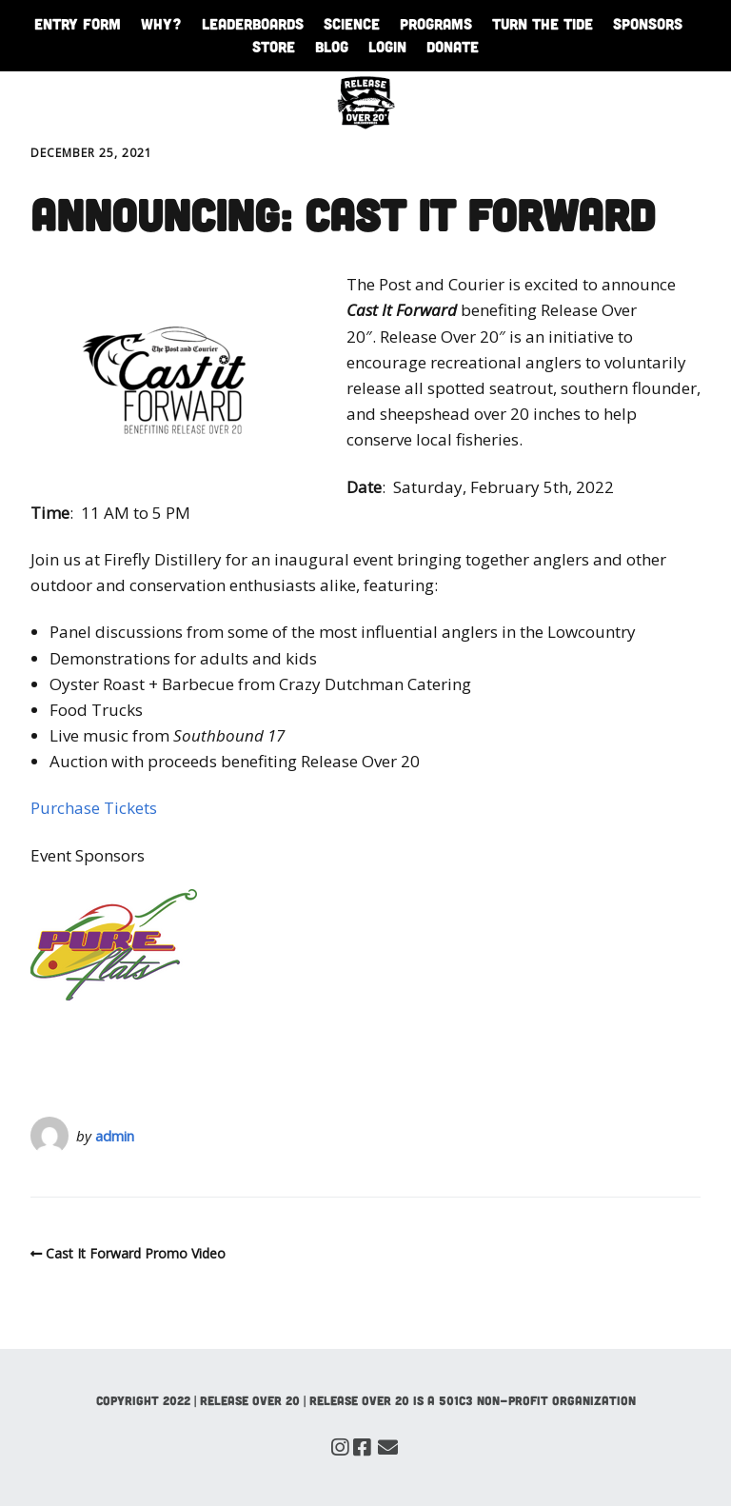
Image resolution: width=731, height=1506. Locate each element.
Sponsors (647, 23)
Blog (331, 46)
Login (387, 46)
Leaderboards (253, 23)
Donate (452, 46)
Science (352, 23)
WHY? (161, 23)
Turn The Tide (542, 23)
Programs (436, 23)
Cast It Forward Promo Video (136, 1253)
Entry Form (77, 23)
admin (114, 1135)
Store (273, 46)
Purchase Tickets (93, 808)
